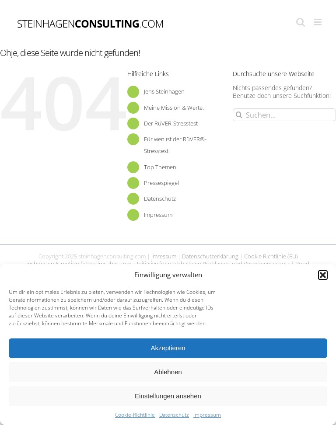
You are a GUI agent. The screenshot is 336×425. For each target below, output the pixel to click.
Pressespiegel (161, 183)
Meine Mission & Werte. (174, 107)
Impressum (207, 414)
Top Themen (160, 167)
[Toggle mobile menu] (318, 22)
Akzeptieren (167, 348)
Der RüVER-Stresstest (171, 123)
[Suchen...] (284, 114)
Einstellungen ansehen (168, 396)
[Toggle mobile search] (300, 22)
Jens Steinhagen (164, 91)
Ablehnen (168, 372)
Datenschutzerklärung (210, 256)
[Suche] (239, 114)
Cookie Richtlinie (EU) (271, 256)
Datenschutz (174, 414)
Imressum (163, 256)
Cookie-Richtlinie (135, 414)
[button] (322, 275)
